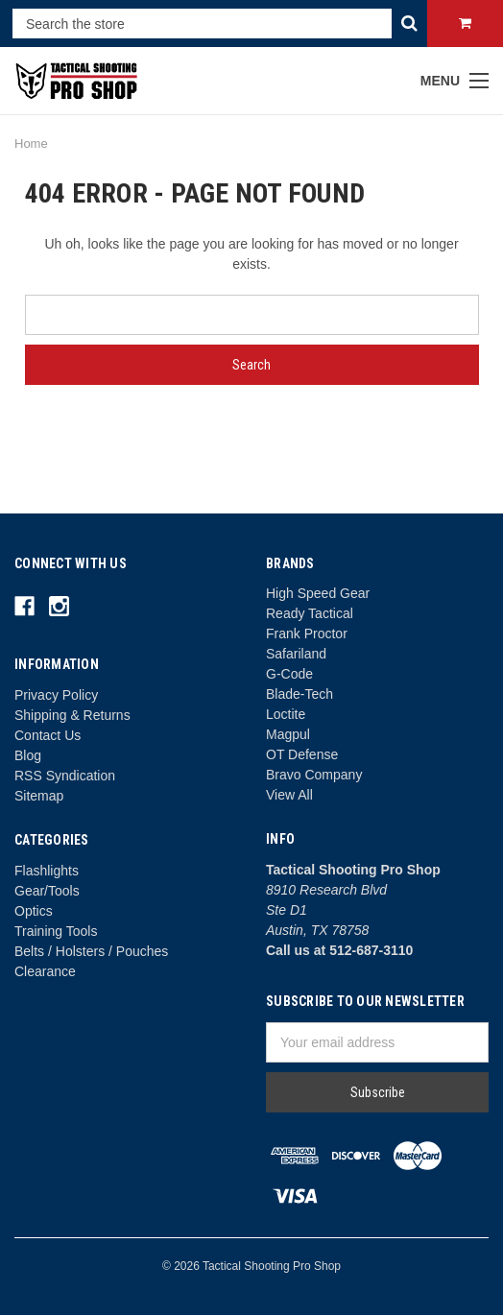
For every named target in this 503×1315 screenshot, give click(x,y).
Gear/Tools (47, 890)
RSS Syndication (64, 775)
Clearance (45, 971)
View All (289, 794)
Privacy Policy (56, 695)
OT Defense (302, 754)
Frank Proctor (306, 633)
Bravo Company (314, 774)
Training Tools (55, 931)
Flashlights (46, 870)
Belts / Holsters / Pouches (91, 951)
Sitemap (38, 795)
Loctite (285, 714)
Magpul (288, 734)
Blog (27, 755)
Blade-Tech (299, 694)
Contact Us (47, 735)
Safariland (296, 653)
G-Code (289, 673)
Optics (33, 911)
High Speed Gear (318, 593)
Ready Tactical (309, 613)
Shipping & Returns (72, 715)
